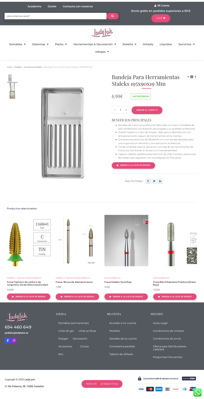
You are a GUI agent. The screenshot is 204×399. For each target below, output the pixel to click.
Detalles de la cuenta (123, 338)
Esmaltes (17, 44)
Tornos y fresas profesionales (24, 278)
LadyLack (29, 379)
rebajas (102, 52)
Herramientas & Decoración (94, 44)
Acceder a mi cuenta (122, 322)
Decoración (80, 338)
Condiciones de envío (167, 338)
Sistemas (40, 44)
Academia (34, 6)
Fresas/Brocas (112, 278)
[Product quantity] (120, 110)
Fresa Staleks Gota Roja (117, 281)
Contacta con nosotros (78, 6)
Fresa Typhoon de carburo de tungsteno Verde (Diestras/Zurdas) (27, 283)
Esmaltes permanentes (75, 322)
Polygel (63, 338)
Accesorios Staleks (33, 67)
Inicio (9, 67)
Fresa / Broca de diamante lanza (74, 281)
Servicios (186, 44)
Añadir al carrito (147, 110)
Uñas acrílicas (87, 330)
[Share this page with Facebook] (148, 181)
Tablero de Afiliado (121, 353)
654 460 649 (18, 326)
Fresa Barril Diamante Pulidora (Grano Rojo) (174, 283)
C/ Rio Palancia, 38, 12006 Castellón (24, 385)
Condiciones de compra (168, 330)
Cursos (84, 346)
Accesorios (66, 346)
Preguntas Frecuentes (167, 356)
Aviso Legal (160, 322)
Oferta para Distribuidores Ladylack (169, 348)
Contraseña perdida (122, 346)
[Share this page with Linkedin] (160, 181)
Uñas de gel (66, 330)
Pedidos (114, 330)
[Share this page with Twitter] (154, 181)
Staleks (129, 44)
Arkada (148, 44)
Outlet (52, 6)
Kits (60, 353)
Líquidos (166, 44)
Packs (61, 44)
